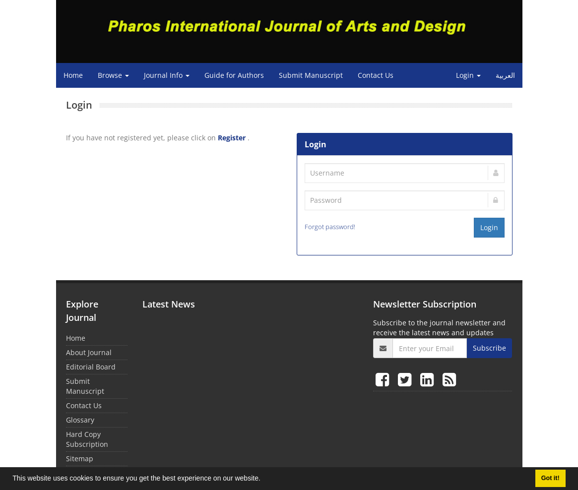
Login (468, 75)
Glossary (80, 420)
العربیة (505, 75)
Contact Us (375, 75)
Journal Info (167, 75)
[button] (263, 479)
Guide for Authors (234, 75)
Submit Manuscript (311, 75)
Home (73, 75)
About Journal (89, 352)
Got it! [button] (550, 478)
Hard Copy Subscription (87, 439)
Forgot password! (330, 227)
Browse (113, 75)
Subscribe (489, 348)
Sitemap (79, 458)
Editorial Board (91, 366)
